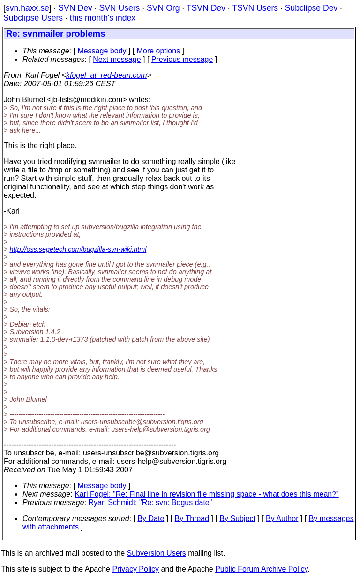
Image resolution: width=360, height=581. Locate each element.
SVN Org (163, 8)
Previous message (182, 59)
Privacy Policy (135, 569)
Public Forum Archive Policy (261, 569)
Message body (101, 51)
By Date (150, 518)
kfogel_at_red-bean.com (106, 75)
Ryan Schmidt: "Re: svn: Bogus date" (150, 503)
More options (158, 51)
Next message (117, 59)
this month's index (102, 17)
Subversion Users (156, 553)
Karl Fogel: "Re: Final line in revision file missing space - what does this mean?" (207, 494)
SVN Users (119, 8)
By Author (282, 518)
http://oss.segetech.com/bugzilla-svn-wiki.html (77, 249)
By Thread (192, 518)
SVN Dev (75, 8)
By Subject (237, 518)
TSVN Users (255, 8)
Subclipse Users (33, 17)
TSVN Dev (206, 8)
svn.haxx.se (27, 8)
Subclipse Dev (311, 8)
